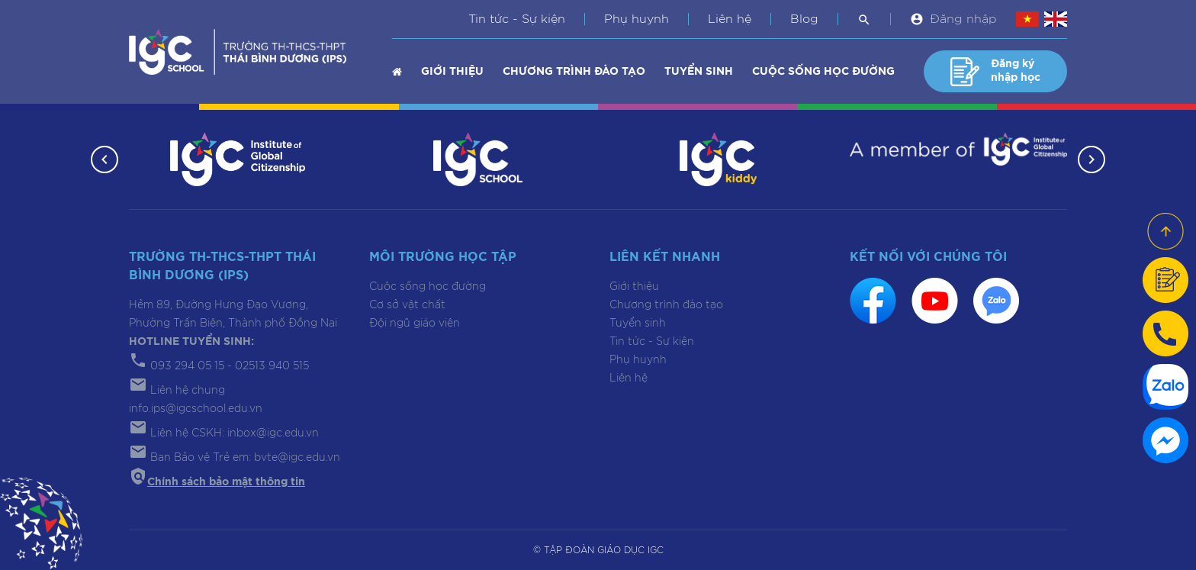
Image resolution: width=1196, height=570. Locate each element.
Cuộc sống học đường (823, 71)
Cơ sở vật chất (407, 305)
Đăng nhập (963, 19)
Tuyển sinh (698, 71)
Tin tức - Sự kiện (516, 19)
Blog (804, 19)
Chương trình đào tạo (574, 71)
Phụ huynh (636, 19)
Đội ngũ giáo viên (414, 323)
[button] (103, 159)
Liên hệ (729, 19)
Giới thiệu (452, 71)
